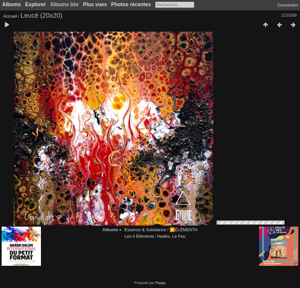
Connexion (287, 5)
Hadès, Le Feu (171, 236)
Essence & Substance (145, 229)
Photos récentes (131, 4)
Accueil (10, 16)
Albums (11, 4)
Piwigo (160, 283)
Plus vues (95, 4)
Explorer (35, 4)
